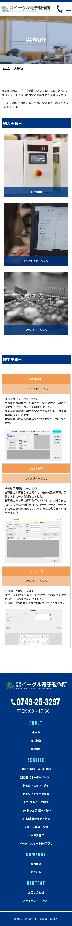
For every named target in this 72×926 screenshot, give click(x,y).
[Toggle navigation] (68, 9)
